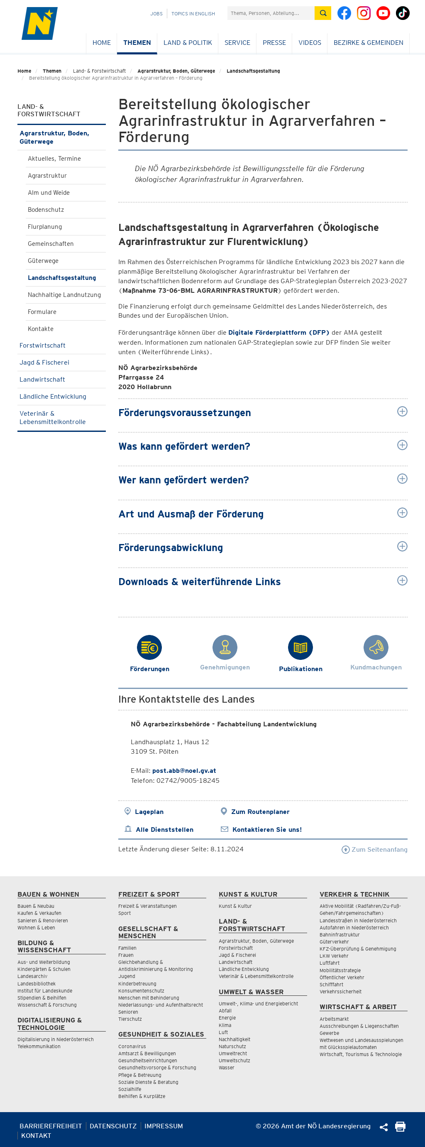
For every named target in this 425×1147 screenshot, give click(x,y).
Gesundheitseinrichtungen (147, 1060)
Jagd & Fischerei (62, 362)
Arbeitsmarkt (334, 1019)
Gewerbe (329, 1033)
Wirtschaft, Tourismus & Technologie (361, 1054)
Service (237, 43)
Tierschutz (130, 1019)
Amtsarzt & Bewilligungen (147, 1053)
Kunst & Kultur (235, 906)
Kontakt (36, 1136)
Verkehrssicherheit (340, 991)
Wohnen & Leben (36, 927)
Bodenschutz (46, 209)
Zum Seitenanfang (375, 849)
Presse (274, 43)
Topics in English (193, 13)
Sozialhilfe (129, 1089)
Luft (223, 1032)
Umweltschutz (234, 1060)
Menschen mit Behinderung (148, 998)
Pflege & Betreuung (139, 1075)
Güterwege (43, 261)
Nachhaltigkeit (234, 1039)
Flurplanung (45, 226)
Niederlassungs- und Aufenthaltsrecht (160, 1005)
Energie (227, 1018)
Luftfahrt (330, 963)
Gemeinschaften (51, 244)
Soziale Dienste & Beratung (148, 1082)
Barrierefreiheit (51, 1126)
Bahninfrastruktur (340, 934)
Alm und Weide (49, 192)
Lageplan (149, 812)
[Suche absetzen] (323, 13)
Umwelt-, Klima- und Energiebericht (258, 1003)
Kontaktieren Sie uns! (267, 829)
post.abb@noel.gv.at (184, 770)
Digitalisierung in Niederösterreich (55, 1039)
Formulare (42, 312)
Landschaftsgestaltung (253, 71)
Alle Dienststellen (164, 829)
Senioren (128, 1012)
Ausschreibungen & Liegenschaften (359, 1026)
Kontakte (41, 329)
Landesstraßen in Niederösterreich (358, 920)
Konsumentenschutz (141, 991)
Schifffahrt (331, 984)
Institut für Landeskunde (44, 991)
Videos (309, 43)
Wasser (226, 1067)
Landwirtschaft (62, 379)
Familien (127, 948)
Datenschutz (113, 1126)
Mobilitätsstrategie (340, 970)
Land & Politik (188, 43)
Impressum (163, 1126)
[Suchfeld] (271, 13)
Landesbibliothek (36, 983)
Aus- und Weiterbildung (43, 962)
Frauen (126, 955)
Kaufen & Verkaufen (39, 913)
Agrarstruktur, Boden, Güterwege (176, 71)
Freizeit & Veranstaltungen (147, 906)
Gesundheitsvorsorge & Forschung (157, 1067)
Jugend (126, 976)
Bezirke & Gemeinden (368, 43)
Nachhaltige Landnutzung (64, 295)
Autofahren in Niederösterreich (354, 927)
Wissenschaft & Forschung (47, 1005)
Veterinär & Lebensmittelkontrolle (62, 417)
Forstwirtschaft (62, 345)
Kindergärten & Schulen (44, 969)
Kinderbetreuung (137, 983)
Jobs (156, 13)
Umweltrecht (233, 1053)
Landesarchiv (32, 976)
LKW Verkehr (334, 956)
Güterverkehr (334, 942)
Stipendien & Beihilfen (41, 998)
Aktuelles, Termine (54, 158)
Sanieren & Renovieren (42, 920)
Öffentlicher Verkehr (342, 977)
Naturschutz (232, 1046)
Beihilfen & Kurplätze (141, 1096)
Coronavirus (132, 1046)
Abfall (225, 1010)
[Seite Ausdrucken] (400, 1129)
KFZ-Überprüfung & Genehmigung (358, 949)
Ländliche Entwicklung (62, 396)
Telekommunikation (39, 1046)
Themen (137, 43)
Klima (225, 1025)
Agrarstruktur (47, 175)
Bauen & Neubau (35, 906)
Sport (124, 913)
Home (102, 43)
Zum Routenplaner (260, 812)
